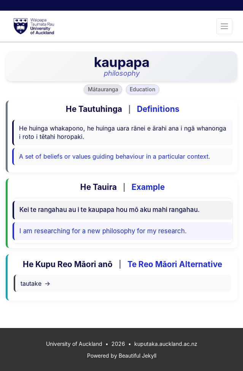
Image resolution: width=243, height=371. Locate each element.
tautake (35, 283)
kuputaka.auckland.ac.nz (165, 344)
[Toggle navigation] (224, 26)
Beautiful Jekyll (137, 355)
